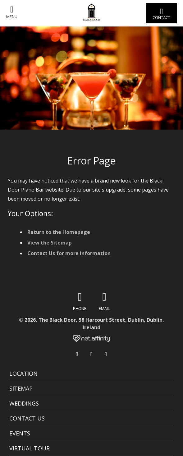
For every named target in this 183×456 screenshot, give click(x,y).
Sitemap (21, 388)
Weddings (24, 403)
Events (19, 433)
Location (23, 373)
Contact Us (27, 418)
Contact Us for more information (69, 253)
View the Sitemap (49, 242)
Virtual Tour (29, 448)
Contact (161, 13)
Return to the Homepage (58, 232)
